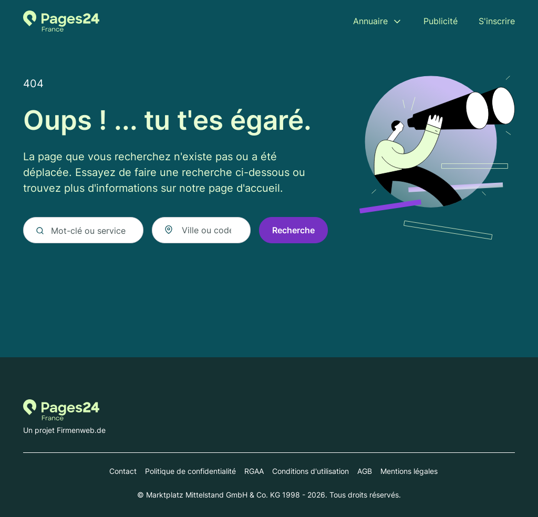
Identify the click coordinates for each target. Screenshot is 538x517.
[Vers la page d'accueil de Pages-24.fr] (61, 21)
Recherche (293, 230)
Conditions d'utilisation (310, 471)
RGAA (254, 471)
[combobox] (201, 230)
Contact (123, 471)
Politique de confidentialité (190, 471)
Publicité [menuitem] (440, 21)
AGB (364, 471)
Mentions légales (409, 471)
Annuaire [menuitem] (370, 21)
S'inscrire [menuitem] (497, 21)
